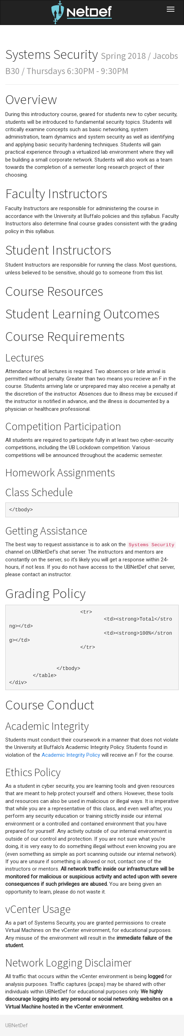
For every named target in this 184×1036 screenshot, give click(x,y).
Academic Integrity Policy (71, 755)
